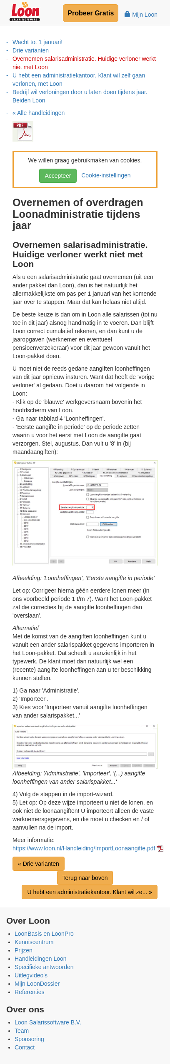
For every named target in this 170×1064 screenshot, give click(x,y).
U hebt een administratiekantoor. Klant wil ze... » (89, 892)
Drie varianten (30, 50)
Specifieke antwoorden (44, 967)
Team (22, 1030)
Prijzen (23, 950)
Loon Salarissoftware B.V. (48, 1022)
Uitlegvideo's (31, 975)
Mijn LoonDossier (37, 983)
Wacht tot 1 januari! (37, 42)
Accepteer (58, 175)
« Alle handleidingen (38, 113)
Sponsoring (29, 1039)
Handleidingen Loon (41, 958)
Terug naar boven (85, 878)
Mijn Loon (141, 14)
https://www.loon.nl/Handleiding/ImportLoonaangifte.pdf (83, 848)
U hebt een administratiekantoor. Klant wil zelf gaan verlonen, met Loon (78, 79)
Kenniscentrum (34, 942)
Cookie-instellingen (104, 175)
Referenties (30, 992)
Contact (25, 1047)
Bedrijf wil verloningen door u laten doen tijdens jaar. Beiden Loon (80, 96)
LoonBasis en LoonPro (44, 933)
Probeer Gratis (91, 13)
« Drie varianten (38, 863)
